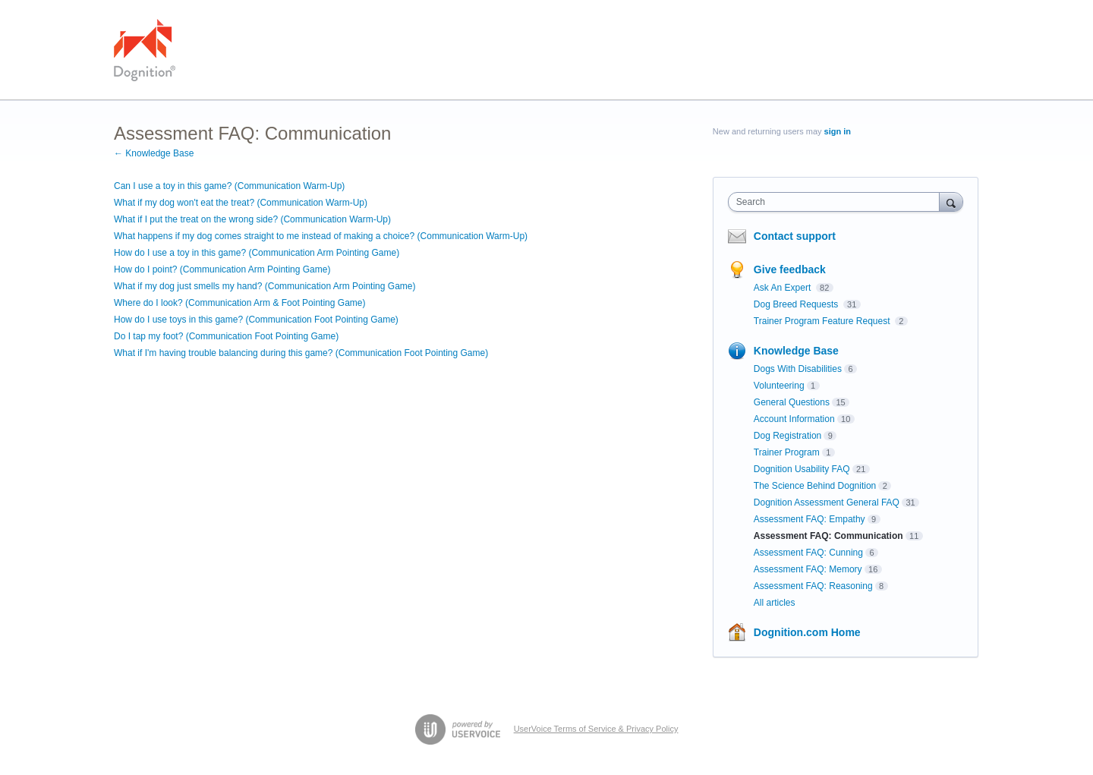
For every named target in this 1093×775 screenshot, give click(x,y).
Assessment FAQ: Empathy (809, 519)
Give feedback (790, 269)
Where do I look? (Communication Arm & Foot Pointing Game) (239, 303)
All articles (774, 602)
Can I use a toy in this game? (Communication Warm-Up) (229, 186)
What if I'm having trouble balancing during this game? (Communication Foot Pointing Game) (301, 353)
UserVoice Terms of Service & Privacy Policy (596, 728)
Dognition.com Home (807, 632)
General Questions (792, 402)
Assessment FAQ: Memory (808, 569)
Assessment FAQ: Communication (828, 536)
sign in (837, 131)
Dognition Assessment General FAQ (826, 502)
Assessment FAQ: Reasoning (813, 586)
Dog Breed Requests (797, 304)
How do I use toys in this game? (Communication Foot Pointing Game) (256, 319)
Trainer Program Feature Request (823, 321)
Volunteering (779, 385)
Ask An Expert (784, 287)
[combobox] (837, 202)
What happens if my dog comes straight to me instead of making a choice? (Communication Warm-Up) (321, 236)
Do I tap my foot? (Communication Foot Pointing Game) (226, 336)
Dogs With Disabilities (798, 369)
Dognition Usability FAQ (802, 469)
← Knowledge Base (154, 153)
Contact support (795, 236)
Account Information (794, 419)
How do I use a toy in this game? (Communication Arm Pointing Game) (256, 252)
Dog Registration (787, 435)
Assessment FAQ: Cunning (808, 552)
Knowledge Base (796, 351)
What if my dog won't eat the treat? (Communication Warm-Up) (240, 202)
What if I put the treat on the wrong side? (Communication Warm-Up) (252, 219)
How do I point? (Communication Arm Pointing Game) (222, 269)
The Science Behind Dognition (815, 485)
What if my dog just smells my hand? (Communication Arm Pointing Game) (264, 286)
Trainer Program (787, 452)
